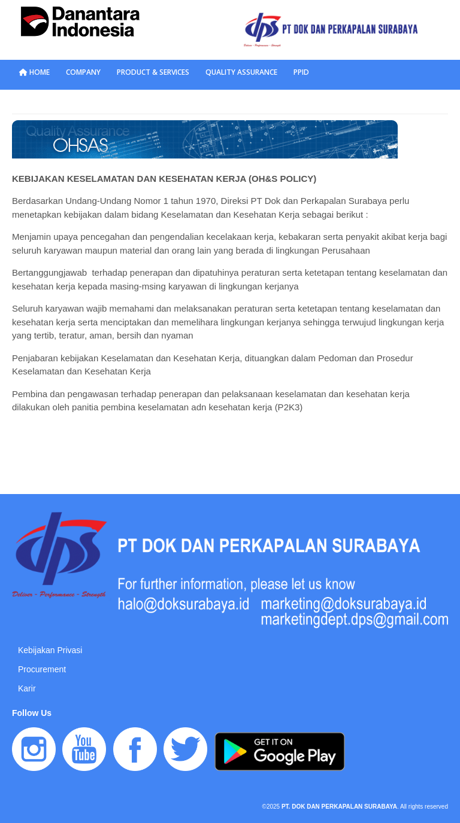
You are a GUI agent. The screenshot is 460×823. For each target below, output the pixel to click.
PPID (301, 72)
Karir (27, 688)
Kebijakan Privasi (50, 650)
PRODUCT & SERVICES (153, 72)
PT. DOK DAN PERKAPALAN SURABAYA (339, 806)
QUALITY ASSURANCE (241, 72)
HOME (34, 72)
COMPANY (83, 72)
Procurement (42, 669)
